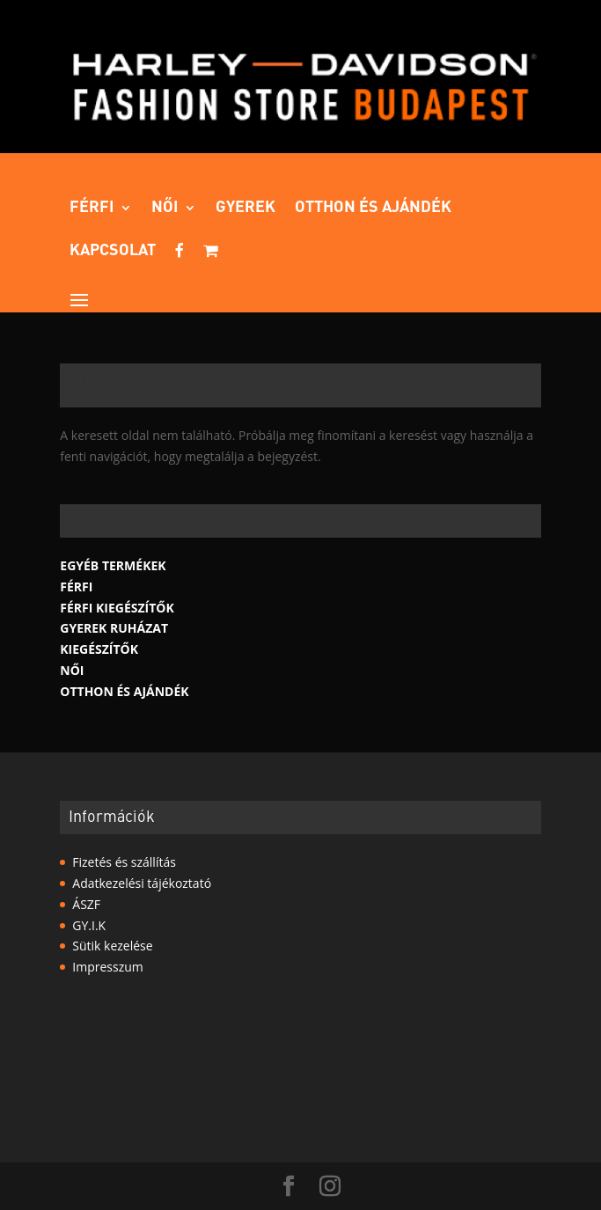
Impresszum (107, 966)
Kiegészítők (99, 649)
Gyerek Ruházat (114, 628)
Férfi (92, 209)
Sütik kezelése (112, 945)
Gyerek (245, 209)
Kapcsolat (113, 252)
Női (165, 209)
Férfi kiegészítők (116, 607)
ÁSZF (86, 904)
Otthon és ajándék (373, 209)
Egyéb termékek (112, 565)
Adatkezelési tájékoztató (141, 883)
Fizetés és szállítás (124, 862)
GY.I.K (89, 925)
